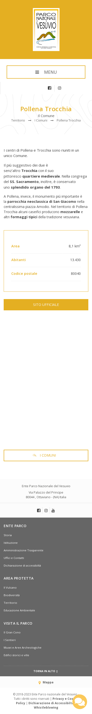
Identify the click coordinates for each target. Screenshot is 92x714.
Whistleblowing (46, 707)
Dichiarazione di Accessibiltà (51, 703)
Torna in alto (46, 671)
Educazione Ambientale (19, 610)
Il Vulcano (10, 587)
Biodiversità (12, 595)
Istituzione (11, 543)
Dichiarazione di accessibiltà (22, 565)
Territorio (10, 603)
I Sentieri (10, 640)
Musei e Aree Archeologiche (22, 647)
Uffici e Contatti (14, 558)
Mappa (46, 682)
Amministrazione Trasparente (23, 550)
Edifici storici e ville (16, 655)
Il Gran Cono (12, 632)
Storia (8, 535)
